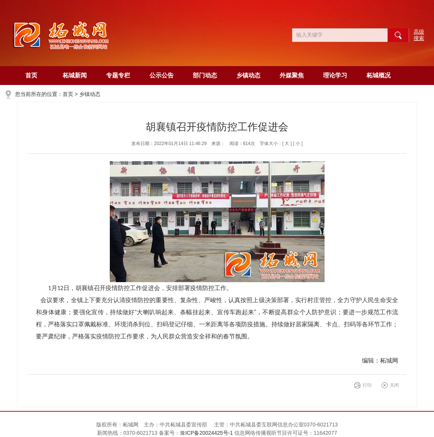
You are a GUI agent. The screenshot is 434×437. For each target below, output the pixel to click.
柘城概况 (378, 75)
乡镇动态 (248, 75)
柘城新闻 (75, 75)
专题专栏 (118, 75)
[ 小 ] (297, 143)
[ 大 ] (287, 143)
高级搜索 (419, 35)
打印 (367, 385)
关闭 (394, 385)
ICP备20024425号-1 (209, 433)
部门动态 (205, 75)
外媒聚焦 (292, 75)
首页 (31, 75)
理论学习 (335, 75)
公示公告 (161, 75)
